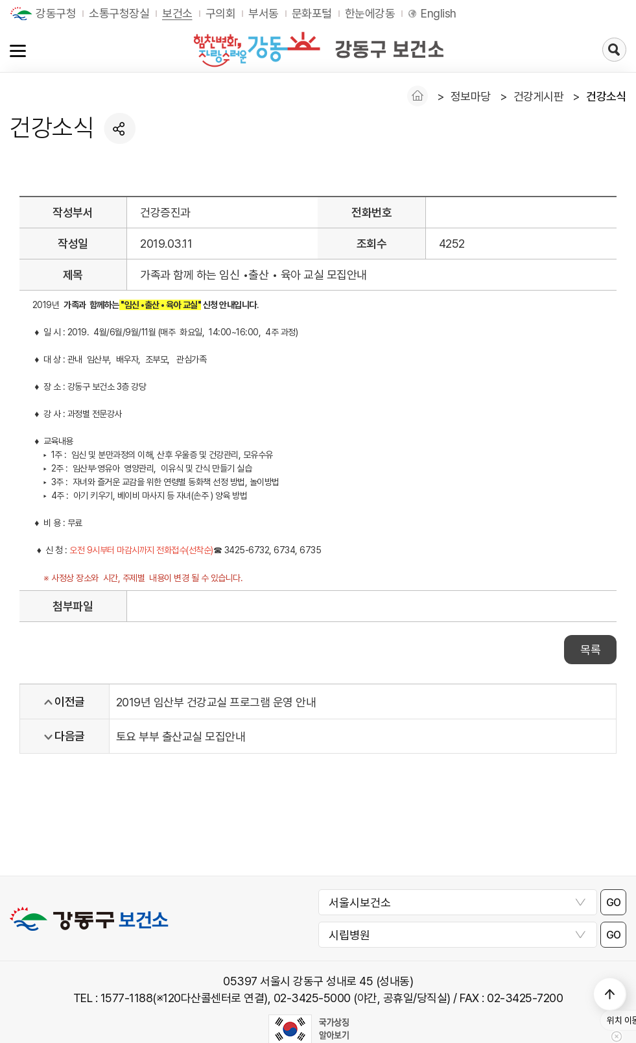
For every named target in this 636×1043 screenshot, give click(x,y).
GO (613, 902)
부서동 (263, 13)
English (438, 13)
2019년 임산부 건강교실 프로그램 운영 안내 (216, 702)
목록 (590, 649)
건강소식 (606, 96)
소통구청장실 (119, 13)
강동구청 (56, 13)
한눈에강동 (370, 13)
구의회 (221, 13)
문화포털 (312, 13)
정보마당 (471, 96)
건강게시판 (538, 96)
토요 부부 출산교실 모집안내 (181, 736)
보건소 (177, 13)
